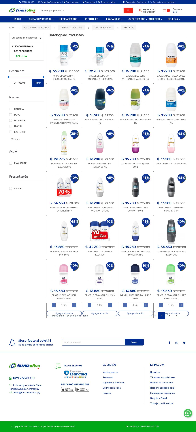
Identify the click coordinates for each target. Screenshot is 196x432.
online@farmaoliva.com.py (24, 392)
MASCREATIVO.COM (150, 426)
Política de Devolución (161, 382)
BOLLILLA (129, 27)
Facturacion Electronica (135, 2)
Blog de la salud (106, 2)
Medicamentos (68, 19)
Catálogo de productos (36, 27)
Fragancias (113, 19)
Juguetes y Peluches (113, 382)
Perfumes (108, 377)
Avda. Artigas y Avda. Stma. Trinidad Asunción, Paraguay (25, 387)
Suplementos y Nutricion (144, 19)
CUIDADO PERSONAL (71, 27)
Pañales (107, 393)
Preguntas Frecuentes (49, 2)
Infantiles (91, 19)
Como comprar (71, 2)
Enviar (134, 342)
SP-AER (18, 188)
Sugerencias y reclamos (162, 393)
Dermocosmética (112, 387)
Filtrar (38, 83)
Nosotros (155, 372)
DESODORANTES (103, 27)
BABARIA (19, 109)
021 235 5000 (26, 2)
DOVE (17, 114)
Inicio (17, 19)
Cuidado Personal (40, 19)
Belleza (173, 19)
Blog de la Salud (158, 398)
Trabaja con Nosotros (161, 403)
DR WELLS (19, 120)
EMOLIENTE (20, 163)
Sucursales (89, 2)
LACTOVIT (19, 132)
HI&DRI (18, 126)
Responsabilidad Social (162, 387)
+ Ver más (14, 139)
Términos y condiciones (162, 377)
